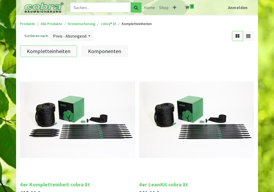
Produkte (27, 23)
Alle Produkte (51, 23)
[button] (174, 7)
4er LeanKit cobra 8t (163, 184)
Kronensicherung (81, 23)
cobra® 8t (108, 23)
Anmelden (238, 7)
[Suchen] (136, 7)
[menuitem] (149, 7)
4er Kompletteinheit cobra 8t (55, 184)
